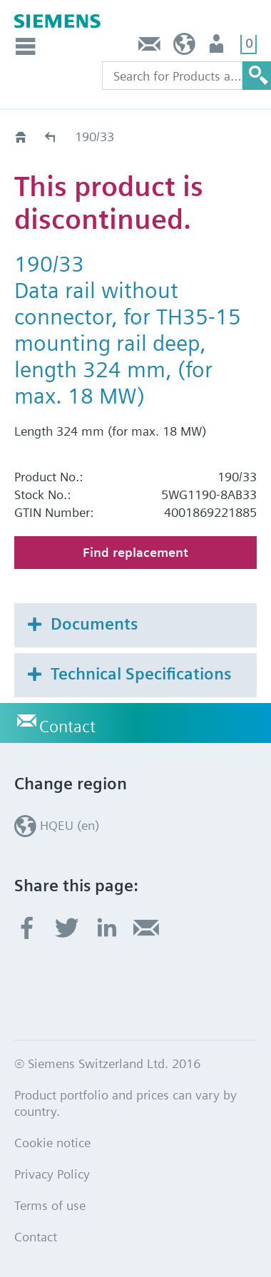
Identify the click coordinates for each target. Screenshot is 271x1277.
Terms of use (50, 1205)
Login (217, 47)
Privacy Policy (52, 1173)
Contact (149, 47)
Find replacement (135, 552)
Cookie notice (52, 1142)
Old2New (51, 136)
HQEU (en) (184, 47)
